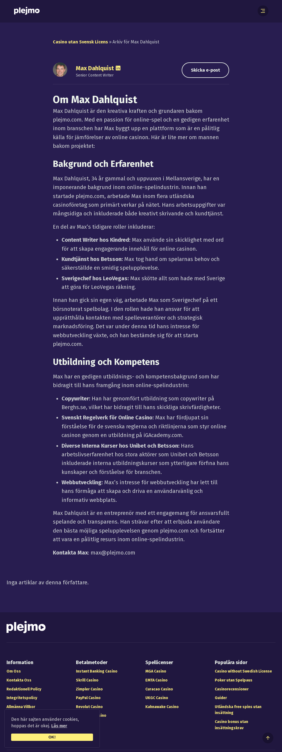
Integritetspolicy (22, 698)
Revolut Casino (89, 707)
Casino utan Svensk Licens (80, 41)
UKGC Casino (156, 698)
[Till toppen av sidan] (267, 737)
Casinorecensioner (232, 689)
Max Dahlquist (95, 68)
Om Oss (14, 671)
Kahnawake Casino (162, 707)
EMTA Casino (156, 680)
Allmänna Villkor (21, 707)
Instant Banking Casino (96, 671)
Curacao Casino (159, 689)
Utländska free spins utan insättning (238, 710)
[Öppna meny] (263, 10)
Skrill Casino (87, 680)
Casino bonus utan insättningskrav (231, 724)
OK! (52, 737)
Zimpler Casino (89, 689)
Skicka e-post (205, 70)
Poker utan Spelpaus (233, 680)
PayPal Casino (88, 698)
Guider (221, 698)
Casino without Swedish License (243, 671)
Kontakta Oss (19, 680)
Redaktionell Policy (24, 689)
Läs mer (59, 725)
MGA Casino (155, 671)
